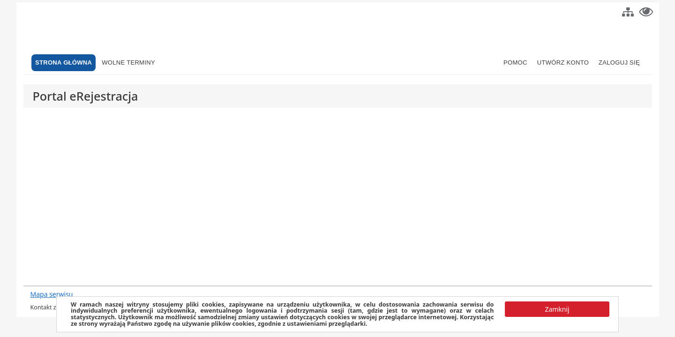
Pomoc (515, 62)
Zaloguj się (619, 62)
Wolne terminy (128, 62)
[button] (628, 11)
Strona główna (63, 62)
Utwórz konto (563, 62)
